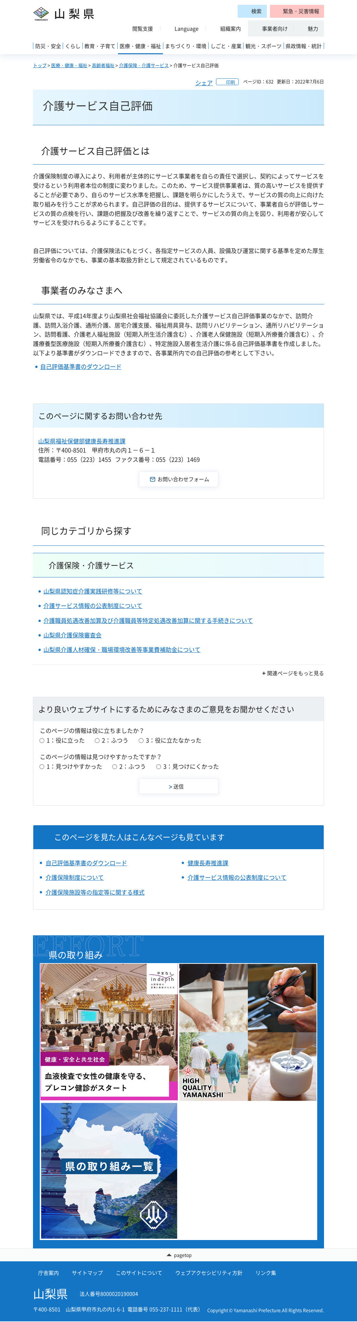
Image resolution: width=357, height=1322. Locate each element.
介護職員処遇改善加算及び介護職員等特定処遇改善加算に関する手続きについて (148, 620)
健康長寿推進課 (208, 863)
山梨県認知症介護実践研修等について (92, 591)
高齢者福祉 (103, 65)
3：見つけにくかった (191, 766)
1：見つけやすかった (74, 766)
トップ (40, 65)
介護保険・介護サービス (144, 65)
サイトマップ (87, 1273)
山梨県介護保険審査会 (72, 635)
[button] (297, 11)
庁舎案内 (48, 1273)
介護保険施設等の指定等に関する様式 (95, 892)
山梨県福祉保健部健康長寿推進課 (81, 441)
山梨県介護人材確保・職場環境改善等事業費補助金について (121, 649)
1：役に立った (66, 740)
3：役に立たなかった (173, 740)
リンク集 (265, 1273)
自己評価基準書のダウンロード (81, 366)
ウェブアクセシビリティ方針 (209, 1273)
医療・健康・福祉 (69, 65)
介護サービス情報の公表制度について (92, 605)
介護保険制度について (75, 877)
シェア (204, 82)
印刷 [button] (230, 82)
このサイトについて (139, 1273)
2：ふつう (115, 740)
